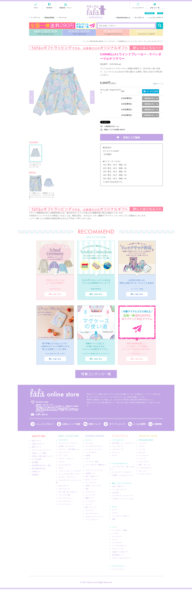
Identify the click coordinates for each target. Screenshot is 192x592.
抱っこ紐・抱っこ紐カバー (68, 492)
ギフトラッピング (117, 424)
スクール (88, 440)
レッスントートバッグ (93, 449)
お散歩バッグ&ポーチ (120, 552)
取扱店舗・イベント (65, 7)
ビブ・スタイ (63, 455)
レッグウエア (90, 501)
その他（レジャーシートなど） (123, 499)
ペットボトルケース (119, 489)
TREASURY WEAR (146, 32)
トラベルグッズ (117, 440)
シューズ (88, 504)
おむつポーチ (63, 486)
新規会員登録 (49, 18)
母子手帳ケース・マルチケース (123, 443)
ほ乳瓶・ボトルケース (67, 446)
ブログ (36, 7)
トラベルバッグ (117, 449)
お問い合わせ (42, 414)
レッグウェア (144, 455)
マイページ (63, 18)
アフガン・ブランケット (67, 477)
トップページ (35, 18)
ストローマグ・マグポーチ (121, 472)
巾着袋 (87, 455)
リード (114, 539)
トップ (85, 41)
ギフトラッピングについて (41, 450)
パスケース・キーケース (94, 470)
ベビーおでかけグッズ (120, 464)
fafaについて (36, 441)
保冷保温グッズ (117, 555)
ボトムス (142, 452)
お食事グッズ (90, 473)
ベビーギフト (63, 440)
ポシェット (116, 452)
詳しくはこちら (55, 294)
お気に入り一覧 (154, 7)
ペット (114, 527)
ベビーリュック (64, 452)
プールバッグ (90, 492)
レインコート (117, 536)
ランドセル (89, 443)
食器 (113, 519)
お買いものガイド (38, 444)
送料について (95, 424)
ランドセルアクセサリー (94, 446)
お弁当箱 (115, 492)
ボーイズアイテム (65, 498)
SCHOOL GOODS (79, 32)
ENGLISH (149, 13)
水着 (87, 489)
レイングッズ (90, 495)
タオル (61, 468)
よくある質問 (139, 424)
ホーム (114, 507)
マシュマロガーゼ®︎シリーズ (69, 474)
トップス (142, 449)
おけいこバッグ (91, 479)
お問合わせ (36, 472)
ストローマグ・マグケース (68, 443)
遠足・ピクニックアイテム (121, 483)
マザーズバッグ (64, 489)
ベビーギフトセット (66, 501)
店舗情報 (158, 424)
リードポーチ (117, 543)
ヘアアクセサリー (145, 468)
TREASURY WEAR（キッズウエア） (103, 41)
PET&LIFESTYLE (112, 32)
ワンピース (143, 443)
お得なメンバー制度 (71, 424)
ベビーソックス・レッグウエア (70, 471)
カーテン (115, 513)
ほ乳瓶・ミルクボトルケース (122, 475)
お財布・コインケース (93, 486)
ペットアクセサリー (119, 546)
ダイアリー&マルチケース (121, 558)
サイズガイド (139, 18)
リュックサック (91, 483)
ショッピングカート (138, 7)
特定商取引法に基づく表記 (41, 465)
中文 (160, 13)
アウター (142, 446)
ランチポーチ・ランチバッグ (122, 496)
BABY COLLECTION (45, 32)
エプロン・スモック (66, 459)
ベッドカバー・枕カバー (121, 516)
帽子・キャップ (91, 507)
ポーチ (114, 455)
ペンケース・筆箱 (91, 462)
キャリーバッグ (117, 549)
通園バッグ (89, 498)
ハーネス (115, 533)
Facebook (49, 7)
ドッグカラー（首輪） (120, 530)
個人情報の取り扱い (39, 468)
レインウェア (144, 462)
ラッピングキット (65, 504)
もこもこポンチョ (65, 465)
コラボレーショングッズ (94, 517)
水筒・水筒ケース (91, 476)
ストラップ (89, 510)
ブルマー (62, 462)
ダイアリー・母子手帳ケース (69, 449)
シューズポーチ (91, 452)
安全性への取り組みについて (42, 456)
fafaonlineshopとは (123, 18)
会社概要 (35, 462)
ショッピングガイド (156, 18)
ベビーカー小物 (64, 495)
